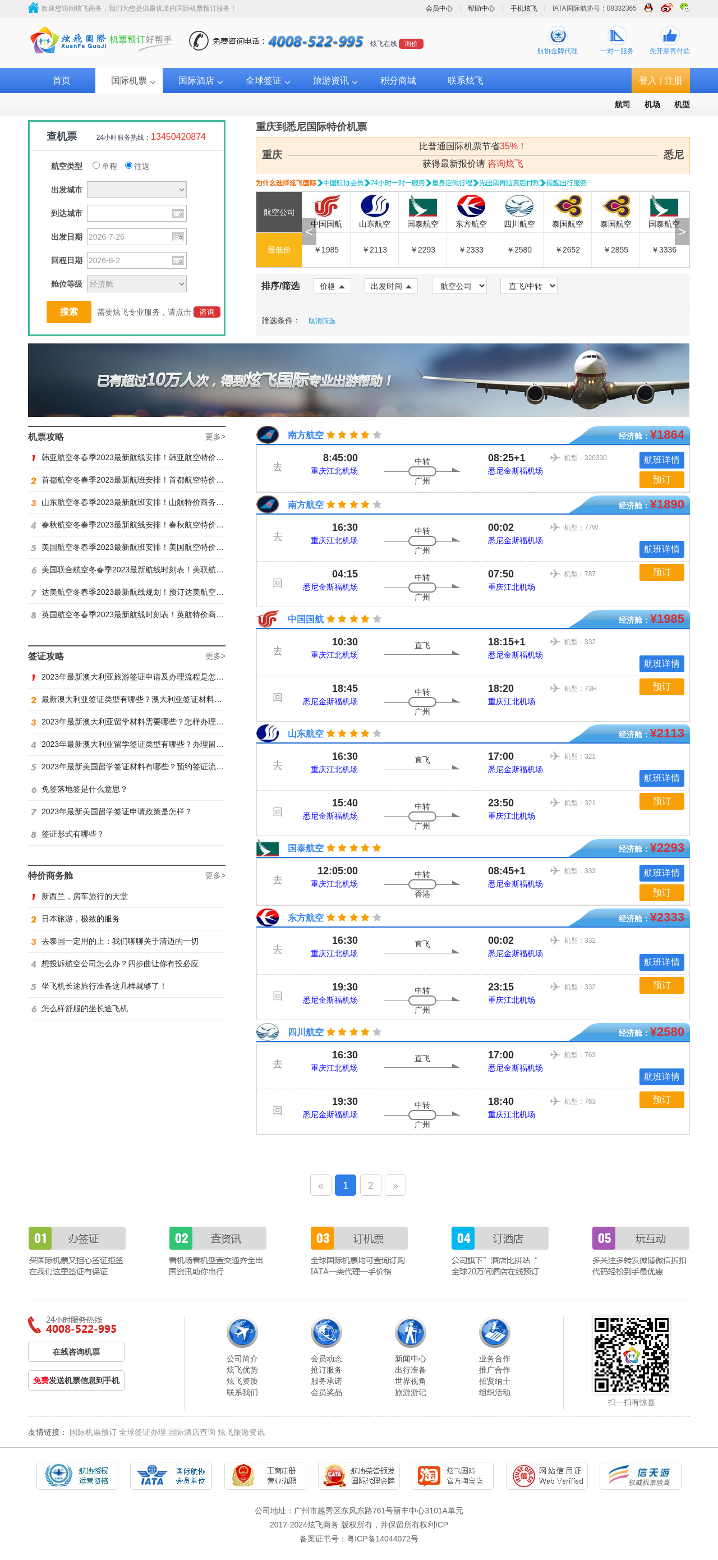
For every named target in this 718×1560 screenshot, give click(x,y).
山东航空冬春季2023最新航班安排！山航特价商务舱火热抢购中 (147, 502)
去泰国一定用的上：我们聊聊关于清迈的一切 (115, 941)
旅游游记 (410, 1392)
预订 (662, 479)
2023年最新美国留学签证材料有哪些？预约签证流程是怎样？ (143, 766)
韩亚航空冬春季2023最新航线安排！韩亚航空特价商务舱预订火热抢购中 (162, 457)
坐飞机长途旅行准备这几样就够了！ (99, 985)
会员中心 (439, 8)
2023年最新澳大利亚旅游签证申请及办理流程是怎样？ (131, 676)
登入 (648, 80)
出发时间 (391, 286)
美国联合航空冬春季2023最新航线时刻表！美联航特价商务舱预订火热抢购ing (172, 569)
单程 (105, 166)
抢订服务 (326, 1369)
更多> (215, 436)
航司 (622, 104)
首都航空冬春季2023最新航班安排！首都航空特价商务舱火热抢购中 (155, 479)
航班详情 (662, 460)
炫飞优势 (242, 1369)
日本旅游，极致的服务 (75, 918)
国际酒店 (196, 80)
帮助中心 (481, 8)
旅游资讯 (331, 80)
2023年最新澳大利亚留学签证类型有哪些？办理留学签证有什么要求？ (159, 744)
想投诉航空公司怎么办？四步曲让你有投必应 (115, 963)
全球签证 (264, 80)
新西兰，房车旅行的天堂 (79, 896)
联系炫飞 (466, 80)
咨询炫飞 (505, 163)
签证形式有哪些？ (67, 833)
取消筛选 (322, 321)
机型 (682, 104)
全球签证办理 (142, 1432)
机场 (652, 104)
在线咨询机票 (76, 1351)
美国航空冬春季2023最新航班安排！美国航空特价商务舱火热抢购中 (155, 547)
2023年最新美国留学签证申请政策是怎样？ (111, 811)
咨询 (207, 312)
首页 (62, 80)
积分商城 (398, 80)
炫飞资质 (242, 1381)
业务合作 (494, 1358)
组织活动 (494, 1392)
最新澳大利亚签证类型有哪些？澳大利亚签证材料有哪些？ (138, 699)
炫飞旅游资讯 (241, 1432)
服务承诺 (326, 1381)
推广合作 (494, 1369)
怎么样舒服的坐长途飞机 (79, 1008)
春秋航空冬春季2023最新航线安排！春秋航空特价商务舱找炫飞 (147, 524)
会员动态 (326, 1358)
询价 (411, 44)
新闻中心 (410, 1358)
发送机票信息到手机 (76, 1380)
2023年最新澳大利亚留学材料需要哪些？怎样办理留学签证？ (143, 721)
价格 (332, 286)
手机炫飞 (523, 8)
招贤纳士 (494, 1381)
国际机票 (129, 80)
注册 (674, 80)
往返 (137, 166)
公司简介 (242, 1358)
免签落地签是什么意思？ (79, 788)
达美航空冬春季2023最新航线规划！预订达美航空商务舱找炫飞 (147, 592)
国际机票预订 (93, 1432)
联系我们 (242, 1392)
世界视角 (410, 1381)
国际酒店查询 (191, 1432)
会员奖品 (326, 1392)
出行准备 (410, 1369)
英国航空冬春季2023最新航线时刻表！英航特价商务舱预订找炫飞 (151, 614)
